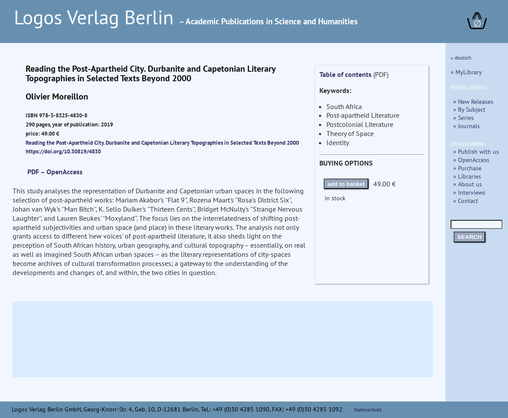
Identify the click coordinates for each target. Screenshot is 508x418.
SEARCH (469, 237)
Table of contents (345, 74)
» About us (467, 184)
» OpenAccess (471, 160)
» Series (463, 117)
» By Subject (469, 109)
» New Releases (473, 101)
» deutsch (461, 57)
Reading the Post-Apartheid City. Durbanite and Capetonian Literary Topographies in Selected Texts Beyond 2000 (162, 142)
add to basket (346, 184)
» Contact (465, 200)
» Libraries (467, 176)
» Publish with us (476, 151)
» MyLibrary (466, 72)
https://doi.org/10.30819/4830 (63, 151)
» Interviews (469, 192)
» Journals (466, 126)
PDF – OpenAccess (55, 171)
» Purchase (467, 168)
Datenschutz (368, 409)
